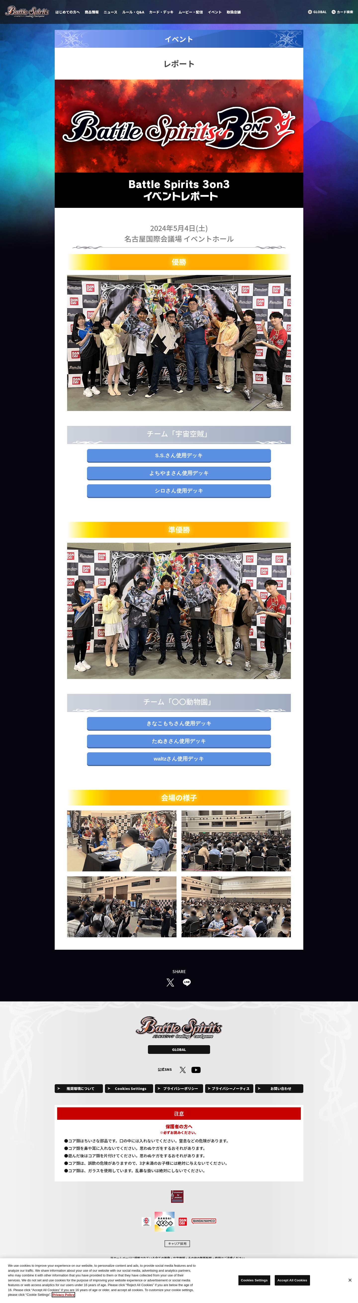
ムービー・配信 (191, 11)
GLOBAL (179, 1049)
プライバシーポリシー (180, 1088)
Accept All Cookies (292, 1283)
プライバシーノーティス (231, 1088)
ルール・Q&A (133, 11)
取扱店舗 (234, 11)
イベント (215, 11)
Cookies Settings (130, 1088)
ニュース (110, 11)
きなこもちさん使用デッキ (179, 723)
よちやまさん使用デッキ (179, 473)
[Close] (350, 1282)
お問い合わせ (280, 1088)
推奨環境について (80, 1088)
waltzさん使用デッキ (179, 759)
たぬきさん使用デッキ (179, 741)
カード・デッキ (161, 11)
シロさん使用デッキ (179, 491)
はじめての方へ (67, 11)
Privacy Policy (63, 1297)
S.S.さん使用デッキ (179, 455)
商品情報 (92, 11)
